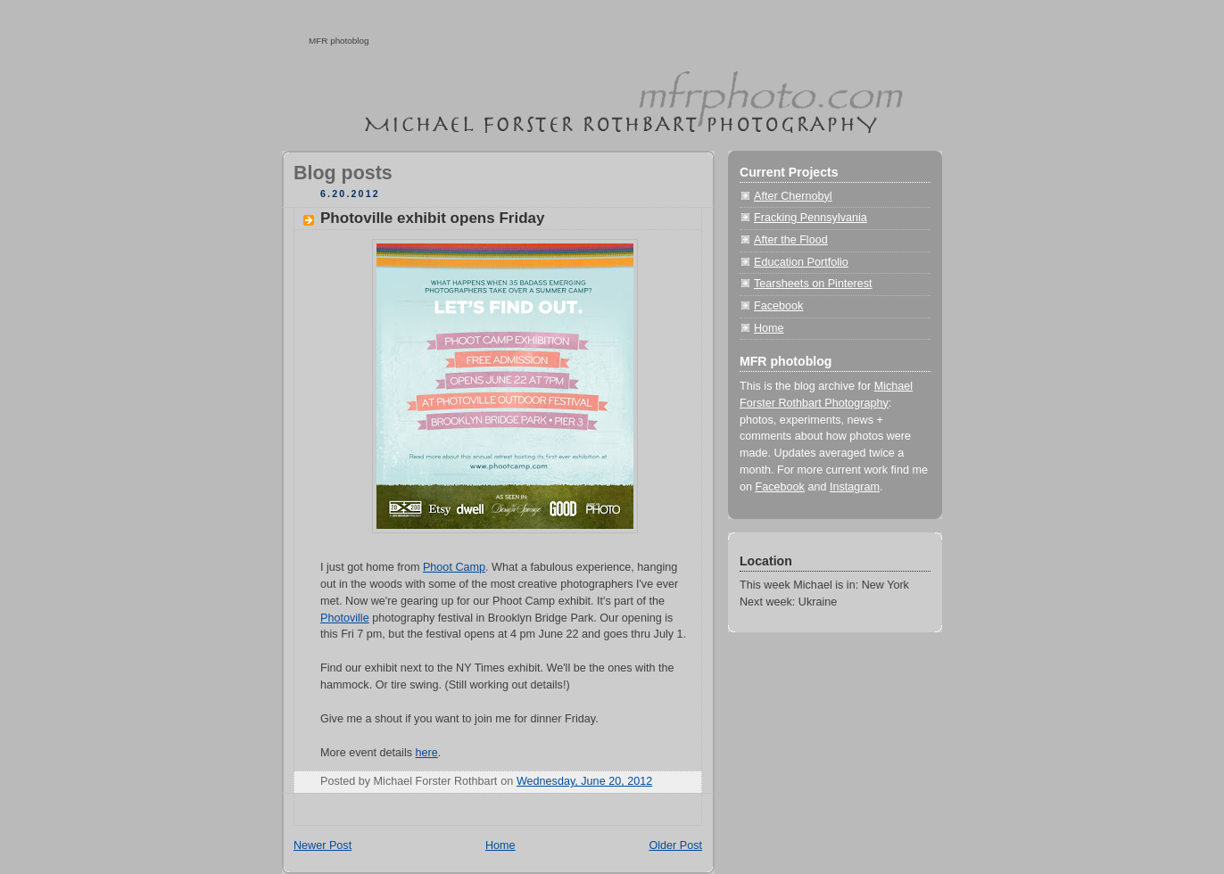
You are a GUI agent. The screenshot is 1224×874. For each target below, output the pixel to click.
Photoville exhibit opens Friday (432, 218)
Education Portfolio (801, 262)
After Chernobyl (793, 196)
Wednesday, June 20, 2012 (584, 781)
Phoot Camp (454, 567)
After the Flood (791, 240)
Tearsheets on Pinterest (813, 283)
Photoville (344, 618)
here (427, 752)
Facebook (778, 306)
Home (500, 845)
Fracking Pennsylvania (810, 217)
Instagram (855, 487)
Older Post (675, 845)
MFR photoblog (339, 40)
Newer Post (322, 845)
